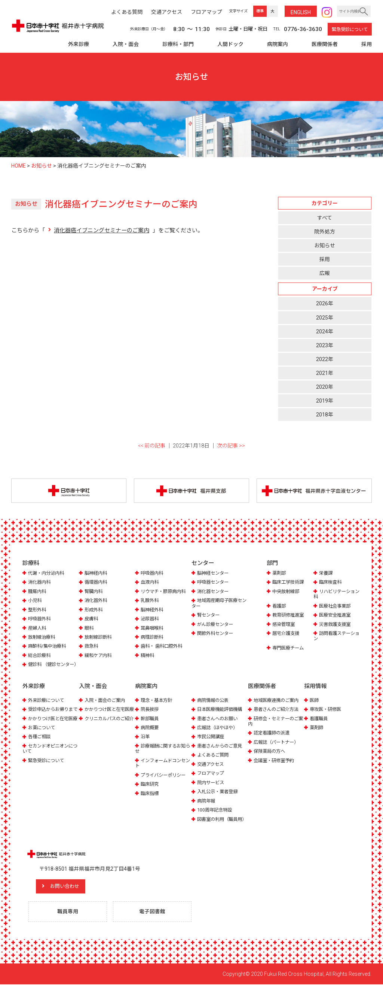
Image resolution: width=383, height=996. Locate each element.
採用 (366, 44)
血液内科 (150, 582)
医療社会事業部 (336, 606)
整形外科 (38, 610)
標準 (260, 11)
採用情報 (315, 692)
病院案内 (277, 44)
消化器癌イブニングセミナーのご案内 (101, 230)
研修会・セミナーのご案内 (275, 726)
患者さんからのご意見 (221, 751)
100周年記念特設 (215, 815)
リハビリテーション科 (335, 594)
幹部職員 (150, 724)
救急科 (92, 647)
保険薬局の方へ (271, 757)
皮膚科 (92, 619)
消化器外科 (97, 601)
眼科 (89, 628)
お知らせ (324, 245)
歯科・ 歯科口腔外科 (163, 647)
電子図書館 (153, 923)
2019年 (324, 401)
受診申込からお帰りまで (49, 717)
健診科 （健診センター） (47, 667)
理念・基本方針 (158, 706)
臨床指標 (150, 799)
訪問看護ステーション (335, 636)
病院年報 (207, 806)
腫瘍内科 (38, 592)
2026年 (324, 303)
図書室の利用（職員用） (216, 827)
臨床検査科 (331, 582)
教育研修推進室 (289, 615)
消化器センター (214, 592)
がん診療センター (216, 624)
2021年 (324, 373)
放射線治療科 (42, 637)
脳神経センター (214, 573)
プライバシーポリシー (165, 780)
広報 (324, 273)
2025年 (324, 318)
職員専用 (68, 923)
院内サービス (211, 788)
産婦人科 (38, 628)
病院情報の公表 (214, 706)
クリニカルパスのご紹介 (106, 732)
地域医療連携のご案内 (278, 706)
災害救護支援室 (336, 624)
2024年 (324, 331)
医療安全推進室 (336, 615)
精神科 (148, 656)
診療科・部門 (178, 44)
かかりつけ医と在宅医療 (49, 732)
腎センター (209, 615)
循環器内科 (97, 582)
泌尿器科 (150, 619)
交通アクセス (211, 770)
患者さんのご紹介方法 (278, 715)
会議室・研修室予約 (275, 766)
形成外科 (94, 610)
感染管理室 (284, 624)
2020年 (324, 387)
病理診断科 (153, 637)
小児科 (35, 601)
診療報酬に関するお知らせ (162, 754)
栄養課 (326, 573)
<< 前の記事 (151, 446)
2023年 (324, 345)
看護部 (279, 606)
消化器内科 (40, 582)
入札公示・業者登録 (219, 797)
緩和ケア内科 (99, 656)
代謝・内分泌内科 (47, 573)
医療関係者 (325, 44)
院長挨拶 (150, 715)
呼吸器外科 (40, 619)
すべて (324, 218)
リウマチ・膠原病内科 (165, 592)
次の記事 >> (231, 446)
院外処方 (324, 232)
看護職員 (319, 724)
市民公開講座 (211, 742)
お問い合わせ (69, 898)
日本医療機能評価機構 (221, 715)
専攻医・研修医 (327, 715)
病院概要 (150, 733)
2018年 (324, 415)
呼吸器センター (214, 582)
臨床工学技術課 (289, 582)
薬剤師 (317, 733)
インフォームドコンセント (162, 768)
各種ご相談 (40, 753)
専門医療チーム (289, 648)
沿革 (145, 742)
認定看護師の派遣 (273, 738)
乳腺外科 (150, 601)
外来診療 (78, 44)
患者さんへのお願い (219, 724)
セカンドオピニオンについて (49, 765)
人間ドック (230, 44)
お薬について (42, 744)
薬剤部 (279, 573)
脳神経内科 (97, 573)
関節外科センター (216, 633)
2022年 (324, 359)
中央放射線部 (286, 592)
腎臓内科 (94, 592)
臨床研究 (150, 789)
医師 (314, 706)
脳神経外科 (153, 610)
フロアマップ (211, 779)
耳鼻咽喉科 (153, 628)
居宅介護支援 (286, 633)
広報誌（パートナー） (278, 748)
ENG (301, 12)
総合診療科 (40, 656)
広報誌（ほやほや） (219, 733)
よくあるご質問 (214, 760)
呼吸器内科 (153, 573)
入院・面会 (126, 44)
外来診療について (47, 706)
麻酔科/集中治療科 (48, 647)
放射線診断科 (99, 637)
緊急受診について (350, 29)
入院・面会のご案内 (106, 706)
